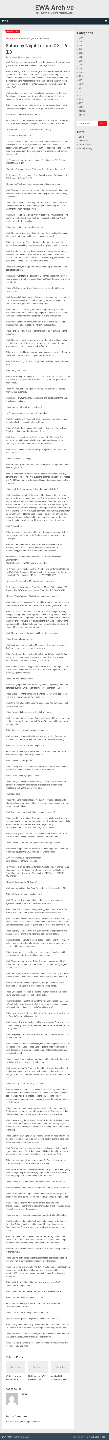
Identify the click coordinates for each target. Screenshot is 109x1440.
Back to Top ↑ (101, 1437)
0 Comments (35, 58)
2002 (81, 45)
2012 (81, 84)
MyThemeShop (87, 1437)
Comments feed (86, 144)
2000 (81, 38)
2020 (81, 107)
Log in (81, 137)
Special (82, 115)
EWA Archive (54, 7)
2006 (81, 61)
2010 (81, 76)
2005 (81, 57)
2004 (81, 53)
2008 (81, 68)
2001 (81, 41)
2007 (81, 65)
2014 (81, 92)
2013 (16, 38)
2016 (81, 99)
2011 (81, 80)
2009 (81, 72)
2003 (81, 49)
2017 (81, 103)
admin (14, 58)
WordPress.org (85, 148)
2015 (81, 95)
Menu (5, 21)
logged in (21, 1421)
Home (8, 38)
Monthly (82, 111)
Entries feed (84, 141)
